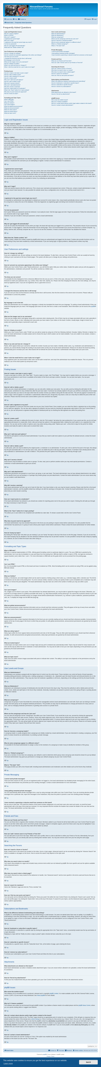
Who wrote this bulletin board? (59, 100)
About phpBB (41, 995)
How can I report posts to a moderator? (15, 88)
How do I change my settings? (12, 53)
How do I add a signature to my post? (14, 76)
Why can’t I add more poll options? (13, 79)
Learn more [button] (8, 1063)
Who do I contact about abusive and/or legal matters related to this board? (71, 103)
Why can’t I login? (9, 40)
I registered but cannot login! (12, 38)
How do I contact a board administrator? (62, 105)
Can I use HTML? (9, 101)
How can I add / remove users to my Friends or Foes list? (67, 62)
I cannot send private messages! (60, 51)
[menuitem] (15, 19)
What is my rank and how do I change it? (15, 65)
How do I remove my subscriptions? (61, 86)
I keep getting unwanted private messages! (63, 53)
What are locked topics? (10, 111)
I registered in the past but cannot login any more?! (18, 42)
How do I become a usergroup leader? (61, 40)
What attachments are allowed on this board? (63, 92)
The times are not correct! (11, 56)
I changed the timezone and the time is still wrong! (18, 58)
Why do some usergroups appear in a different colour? (66, 42)
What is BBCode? (9, 99)
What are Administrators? (58, 33)
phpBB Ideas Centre (84, 1005)
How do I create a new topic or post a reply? (16, 73)
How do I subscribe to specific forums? (61, 84)
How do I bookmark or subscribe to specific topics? (65, 83)
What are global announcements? (13, 106)
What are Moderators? (57, 35)
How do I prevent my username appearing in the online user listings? (23, 55)
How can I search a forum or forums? (61, 68)
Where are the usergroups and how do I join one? (64, 38)
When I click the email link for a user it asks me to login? (19, 67)
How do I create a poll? (10, 78)
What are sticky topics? (10, 109)
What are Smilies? (9, 103)
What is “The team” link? (58, 45)
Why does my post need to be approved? (15, 91)
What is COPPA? (9, 35)
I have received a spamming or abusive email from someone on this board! (71, 55)
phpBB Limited (54, 993)
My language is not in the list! (12, 60)
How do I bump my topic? (11, 93)
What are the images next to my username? (16, 62)
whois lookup (35, 1019)
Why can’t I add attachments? (12, 85)
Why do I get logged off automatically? (14, 45)
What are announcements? (11, 108)
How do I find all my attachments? (60, 94)
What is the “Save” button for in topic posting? (16, 90)
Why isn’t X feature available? (59, 101)
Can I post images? (9, 104)
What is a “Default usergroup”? (59, 44)
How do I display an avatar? (11, 63)
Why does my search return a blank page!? (63, 72)
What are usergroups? (57, 37)
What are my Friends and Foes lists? (61, 61)
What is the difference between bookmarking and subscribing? (68, 81)
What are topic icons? (10, 113)
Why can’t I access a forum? (12, 83)
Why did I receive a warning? (12, 86)
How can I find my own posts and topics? (62, 75)
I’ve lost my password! (10, 44)
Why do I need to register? (11, 33)
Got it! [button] (88, 1062)
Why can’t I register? (9, 37)
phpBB (93, 306)
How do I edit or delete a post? (12, 74)
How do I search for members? (59, 73)
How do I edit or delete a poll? (12, 81)
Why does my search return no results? (62, 70)
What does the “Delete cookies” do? (14, 47)
